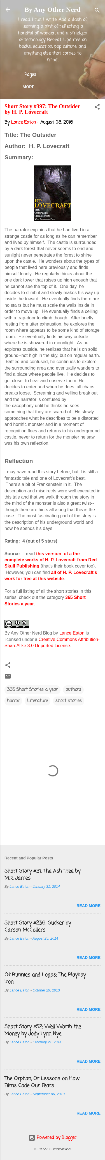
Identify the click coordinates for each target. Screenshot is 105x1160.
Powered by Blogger (52, 1137)
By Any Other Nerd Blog (28, 633)
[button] (97, 107)
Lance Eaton (72, 633)
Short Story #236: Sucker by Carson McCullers (37, 926)
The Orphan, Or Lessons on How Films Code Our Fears (42, 1082)
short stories (68, 701)
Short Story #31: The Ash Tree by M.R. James (42, 874)
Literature (37, 701)
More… (30, 86)
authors (73, 689)
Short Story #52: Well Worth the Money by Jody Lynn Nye (42, 1030)
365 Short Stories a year (32, 689)
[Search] (97, 11)
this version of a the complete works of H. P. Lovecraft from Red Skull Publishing (50, 560)
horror (13, 701)
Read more (88, 905)
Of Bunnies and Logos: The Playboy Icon (45, 978)
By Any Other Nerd (52, 9)
